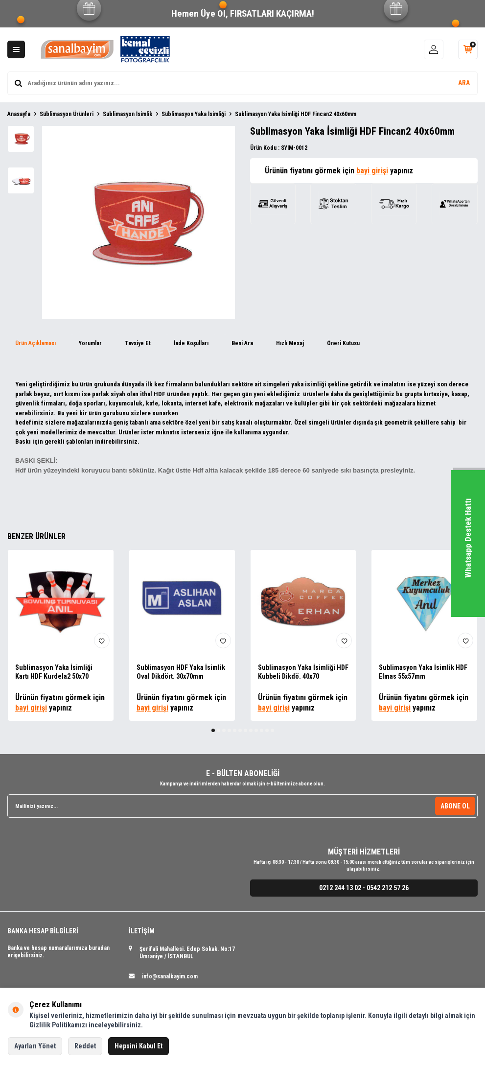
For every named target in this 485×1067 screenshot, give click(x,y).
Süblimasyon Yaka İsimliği (194, 114)
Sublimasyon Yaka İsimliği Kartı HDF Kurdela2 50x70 (53, 672)
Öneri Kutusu (343, 343)
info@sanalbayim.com (170, 976)
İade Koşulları (191, 343)
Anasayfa (18, 114)
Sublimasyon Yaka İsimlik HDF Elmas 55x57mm (423, 672)
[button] (213, 730)
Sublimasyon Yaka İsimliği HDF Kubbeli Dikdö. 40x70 (303, 672)
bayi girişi (372, 170)
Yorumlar (90, 343)
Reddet (85, 1046)
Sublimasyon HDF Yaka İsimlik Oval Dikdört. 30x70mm (181, 672)
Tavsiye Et (138, 343)
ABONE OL (455, 806)
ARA (464, 83)
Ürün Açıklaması (35, 343)
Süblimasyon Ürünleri (66, 114)
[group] (138, 222)
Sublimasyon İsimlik (127, 114)
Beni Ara (242, 343)
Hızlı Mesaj (290, 343)
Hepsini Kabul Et (138, 1046)
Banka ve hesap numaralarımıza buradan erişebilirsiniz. (58, 952)
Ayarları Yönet (35, 1046)
